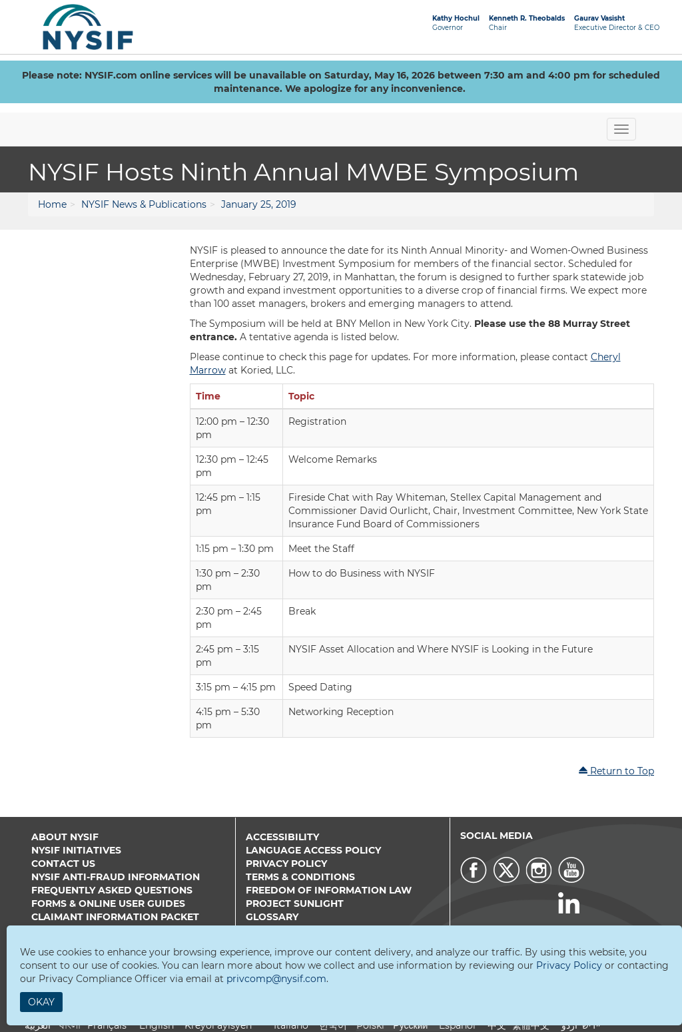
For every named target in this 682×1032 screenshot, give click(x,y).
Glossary (272, 917)
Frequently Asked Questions (111, 890)
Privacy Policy (286, 864)
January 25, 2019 (258, 204)
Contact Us (63, 864)
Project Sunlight (295, 903)
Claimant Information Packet (115, 917)
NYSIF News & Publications (143, 204)
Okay (41, 1002)
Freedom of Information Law (329, 890)
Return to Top (616, 771)
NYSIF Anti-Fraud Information (115, 877)
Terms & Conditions (300, 877)
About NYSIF (65, 837)
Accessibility (282, 837)
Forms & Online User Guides (108, 903)
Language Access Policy (313, 850)
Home (52, 204)
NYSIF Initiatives (76, 850)
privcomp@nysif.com (276, 979)
